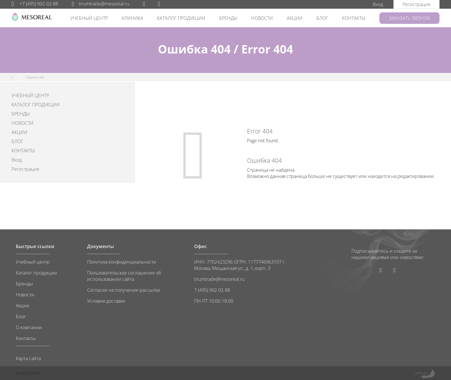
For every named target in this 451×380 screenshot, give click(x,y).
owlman (421, 373)
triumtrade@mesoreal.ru (100, 4)
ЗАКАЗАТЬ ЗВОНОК (409, 18)
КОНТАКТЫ (353, 18)
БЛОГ (322, 18)
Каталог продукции (36, 273)
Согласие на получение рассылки (123, 290)
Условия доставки (106, 301)
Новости (25, 294)
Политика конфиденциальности (121, 262)
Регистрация (25, 169)
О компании (29, 327)
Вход (17, 160)
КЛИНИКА (132, 18)
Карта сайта (28, 358)
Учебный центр (33, 262)
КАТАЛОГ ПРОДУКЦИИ (181, 18)
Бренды (24, 284)
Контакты (26, 338)
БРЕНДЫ (228, 18)
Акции (22, 305)
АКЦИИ (295, 18)
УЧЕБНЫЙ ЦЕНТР (89, 18)
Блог (21, 316)
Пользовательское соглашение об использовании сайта (124, 276)
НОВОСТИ (262, 18)
